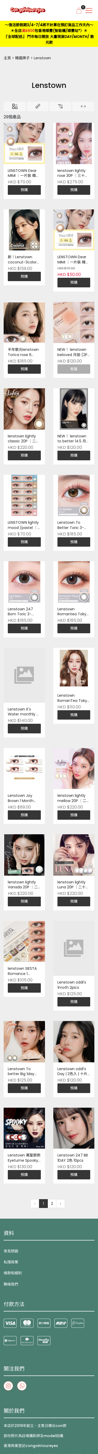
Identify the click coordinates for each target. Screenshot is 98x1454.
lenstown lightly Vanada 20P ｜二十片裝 (23, 885)
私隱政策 (11, 1262)
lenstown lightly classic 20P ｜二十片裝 (24, 439)
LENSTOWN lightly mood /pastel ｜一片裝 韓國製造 (23, 525)
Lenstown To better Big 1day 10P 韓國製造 (21, 1072)
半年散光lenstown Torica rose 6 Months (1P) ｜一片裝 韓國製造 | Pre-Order (23, 352)
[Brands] (37, 106)
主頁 (7, 58)
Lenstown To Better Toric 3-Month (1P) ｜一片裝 (73, 525)
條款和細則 (13, 1273)
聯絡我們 (11, 1284)
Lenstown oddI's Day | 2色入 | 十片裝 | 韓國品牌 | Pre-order (73, 1072)
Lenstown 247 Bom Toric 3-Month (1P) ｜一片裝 (23, 612)
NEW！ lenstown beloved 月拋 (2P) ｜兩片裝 (73, 352)
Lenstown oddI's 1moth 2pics (71, 985)
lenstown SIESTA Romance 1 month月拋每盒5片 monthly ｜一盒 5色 (24, 971)
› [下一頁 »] (60, 1203)
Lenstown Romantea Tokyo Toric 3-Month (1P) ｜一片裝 (73, 612)
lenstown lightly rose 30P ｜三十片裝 (72, 173)
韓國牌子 (22, 58)
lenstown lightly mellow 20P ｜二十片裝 (73, 798)
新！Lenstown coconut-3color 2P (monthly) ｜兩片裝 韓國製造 (24, 260)
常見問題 (11, 1251)
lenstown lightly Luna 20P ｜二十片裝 (73, 885)
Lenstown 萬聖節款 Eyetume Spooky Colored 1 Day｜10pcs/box (24, 1158)
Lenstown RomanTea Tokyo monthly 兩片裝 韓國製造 (73, 698)
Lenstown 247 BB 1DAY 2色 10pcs (72, 1158)
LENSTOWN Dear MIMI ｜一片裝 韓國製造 (24, 173)
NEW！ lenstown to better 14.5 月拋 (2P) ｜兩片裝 (73, 439)
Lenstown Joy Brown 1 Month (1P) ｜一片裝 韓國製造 (23, 798)
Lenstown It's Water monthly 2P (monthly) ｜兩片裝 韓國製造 (24, 712)
